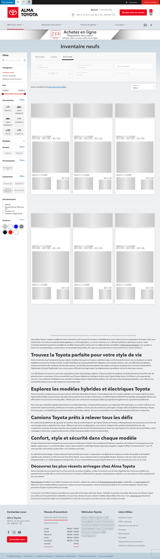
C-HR (106, 517)
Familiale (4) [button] (19, 122)
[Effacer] (24, 60)
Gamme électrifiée (9, 76)
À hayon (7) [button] (19, 134)
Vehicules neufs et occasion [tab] (56, 517)
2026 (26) (19, 182)
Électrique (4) (19, 219)
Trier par (135, 85)
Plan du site (28, 556)
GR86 (103, 532)
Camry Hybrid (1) (8, 147)
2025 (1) (8, 182)
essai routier (140, 482)
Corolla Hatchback (107, 525)
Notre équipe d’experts (129, 345)
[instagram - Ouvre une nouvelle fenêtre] (14, 532)
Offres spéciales (125, 521)
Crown (98, 528)
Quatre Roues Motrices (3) (14, 237)
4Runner (85, 517)
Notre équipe (36, 482)
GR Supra (95, 532)
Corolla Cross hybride (90, 525)
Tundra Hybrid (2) (8, 170)
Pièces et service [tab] (51, 523)
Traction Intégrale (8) (13, 243)
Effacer (22, 99)
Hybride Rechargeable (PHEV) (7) (8, 219)
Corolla (98, 521)
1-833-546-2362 (105, 9)
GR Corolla (86, 532)
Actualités (122, 537)
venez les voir (135, 495)
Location (54, 57)
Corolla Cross (108, 521)
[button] (7, 2)
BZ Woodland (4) (8, 144)
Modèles (13, 141)
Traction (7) (9, 240)
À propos (122, 529)
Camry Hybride (87, 521)
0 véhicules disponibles (56, 87)
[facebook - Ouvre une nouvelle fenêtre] (8, 532)
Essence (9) (8, 213)
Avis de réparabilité (106, 556)
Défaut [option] (135, 88)
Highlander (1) (7, 154)
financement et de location (111, 482)
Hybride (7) (19, 213)
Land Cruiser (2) (8, 157)
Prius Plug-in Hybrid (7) (10, 160)
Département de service (128, 525)
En (151, 14)
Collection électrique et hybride (131, 545)
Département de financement (130, 541)
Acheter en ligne (125, 517)
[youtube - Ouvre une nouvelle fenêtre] (19, 532)
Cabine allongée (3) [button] (19, 111)
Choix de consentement (87, 556)
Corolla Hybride (88, 528)
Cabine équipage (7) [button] (8, 123)
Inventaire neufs (8, 72)
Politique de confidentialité (66, 556)
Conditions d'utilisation (44, 556)
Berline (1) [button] (8, 110)
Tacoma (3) (6, 164)
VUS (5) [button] (8, 134)
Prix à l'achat (67, 57)
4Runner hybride (96, 517)
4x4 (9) (7, 234)
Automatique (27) (7, 197)
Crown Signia (107, 528)
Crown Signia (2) (8, 151)
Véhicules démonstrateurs (12, 79)
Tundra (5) (6, 167)
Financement (39, 57)
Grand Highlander (88, 536)
